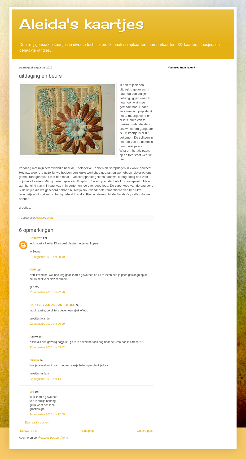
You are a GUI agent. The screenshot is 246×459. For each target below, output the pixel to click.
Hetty (33, 269)
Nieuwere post (29, 430)
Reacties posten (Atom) (53, 437)
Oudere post (145, 430)
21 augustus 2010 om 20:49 (47, 257)
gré (32, 391)
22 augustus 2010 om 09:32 (47, 347)
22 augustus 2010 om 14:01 (47, 379)
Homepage (88, 430)
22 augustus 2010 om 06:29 (47, 323)
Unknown (36, 238)
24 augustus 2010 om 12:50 (47, 414)
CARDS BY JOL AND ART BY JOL (52, 305)
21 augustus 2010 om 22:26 (47, 292)
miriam (34, 360)
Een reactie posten (36, 422)
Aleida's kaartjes (81, 23)
